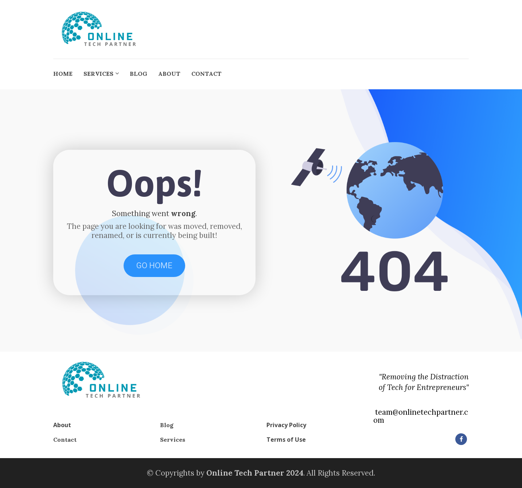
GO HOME (154, 265)
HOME (63, 73)
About (62, 425)
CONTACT (206, 73)
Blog (167, 425)
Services (172, 439)
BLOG (138, 73)
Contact (65, 439)
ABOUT (169, 73)
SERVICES (98, 73)
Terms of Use (286, 440)
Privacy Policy (286, 425)
